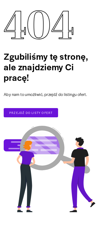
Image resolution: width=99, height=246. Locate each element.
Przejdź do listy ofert (31, 112)
